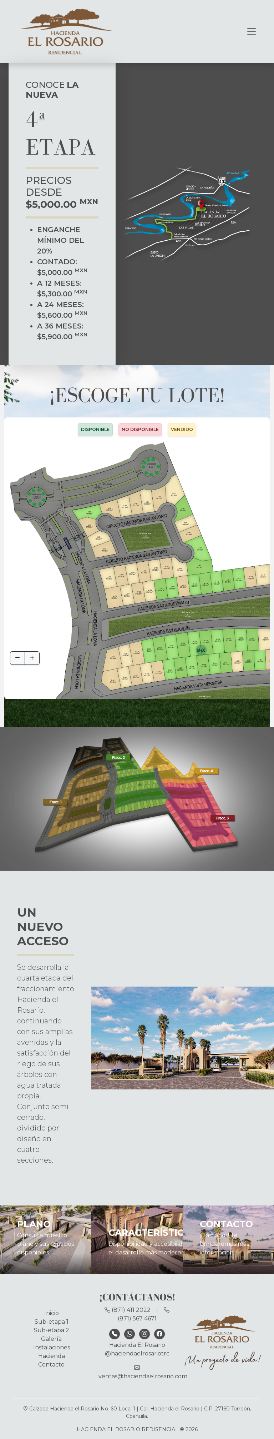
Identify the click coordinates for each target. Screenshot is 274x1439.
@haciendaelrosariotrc (137, 1353)
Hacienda (51, 1356)
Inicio (51, 1313)
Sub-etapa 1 (51, 1321)
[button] (239, 579)
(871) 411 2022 (128, 1310)
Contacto (51, 1364)
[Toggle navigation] (251, 31)
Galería (51, 1338)
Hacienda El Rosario (137, 1345)
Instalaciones (51, 1347)
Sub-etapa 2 (51, 1330)
